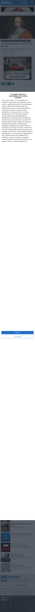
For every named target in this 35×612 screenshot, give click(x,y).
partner (15, 100)
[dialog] (17, 306)
